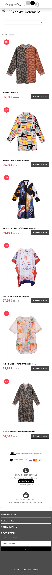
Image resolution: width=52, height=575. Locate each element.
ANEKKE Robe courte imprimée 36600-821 (19, 364)
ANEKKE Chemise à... (11, 92)
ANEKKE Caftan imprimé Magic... (16, 296)
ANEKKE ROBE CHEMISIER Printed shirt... (19, 432)
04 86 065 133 (26, 481)
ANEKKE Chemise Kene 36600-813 (16, 160)
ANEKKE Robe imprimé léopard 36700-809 (19, 228)
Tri (3, 22)
